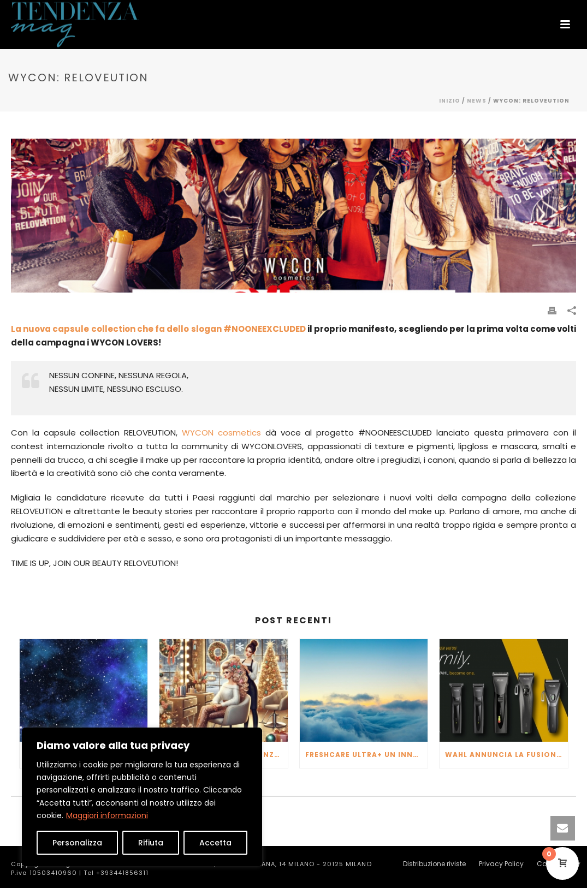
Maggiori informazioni (107, 815)
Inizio (449, 101)
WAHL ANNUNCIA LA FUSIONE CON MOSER (506, 754)
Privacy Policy (501, 864)
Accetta (215, 842)
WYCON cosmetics (221, 432)
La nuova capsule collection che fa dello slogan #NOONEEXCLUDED (158, 329)
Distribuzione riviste (434, 864)
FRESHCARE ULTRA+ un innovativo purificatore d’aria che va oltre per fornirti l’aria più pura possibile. (366, 754)
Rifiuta (150, 842)
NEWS (477, 101)
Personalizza (77, 842)
